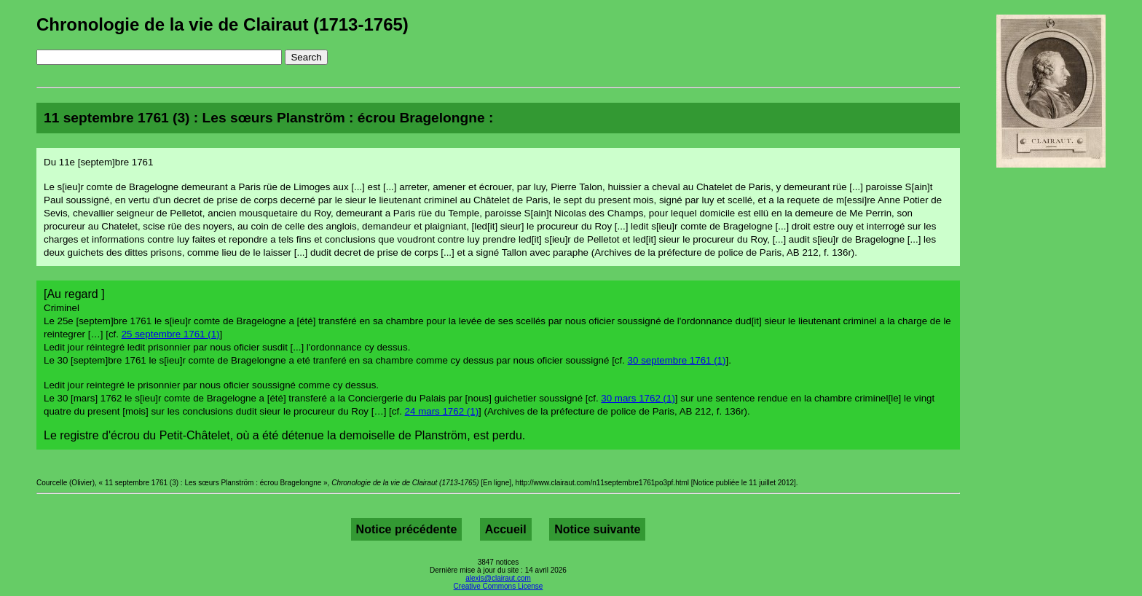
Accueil (506, 529)
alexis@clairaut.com (498, 578)
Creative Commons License (498, 586)
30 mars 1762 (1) (638, 398)
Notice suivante (597, 529)
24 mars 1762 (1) (442, 411)
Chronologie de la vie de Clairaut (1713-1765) (222, 24)
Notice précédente (406, 529)
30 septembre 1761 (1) (677, 360)
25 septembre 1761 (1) (171, 334)
